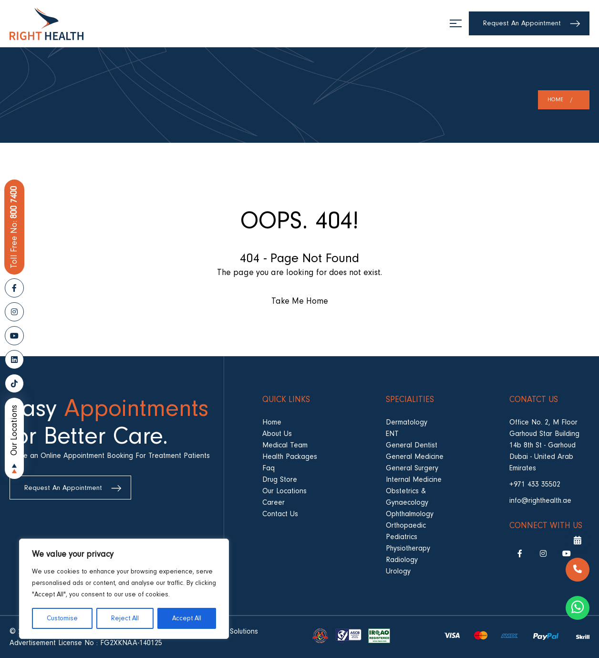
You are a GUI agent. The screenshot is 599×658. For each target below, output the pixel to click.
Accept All (186, 618)
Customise (62, 618)
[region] (124, 589)
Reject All (125, 618)
